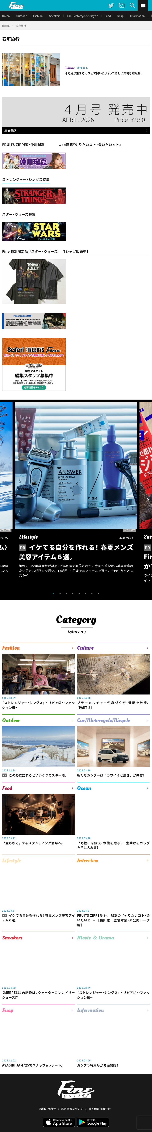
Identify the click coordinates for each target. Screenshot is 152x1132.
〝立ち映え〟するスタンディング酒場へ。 (33, 843)
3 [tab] (66, 594)
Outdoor (21, 16)
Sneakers (54, 16)
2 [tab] (60, 594)
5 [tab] (79, 594)
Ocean (6, 16)
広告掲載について (72, 1093)
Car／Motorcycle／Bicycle (82, 16)
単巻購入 (75, 130)
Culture (70, 67)
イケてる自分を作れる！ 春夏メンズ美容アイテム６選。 (38, 917)
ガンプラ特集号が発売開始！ (97, 1065)
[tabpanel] (76, 495)
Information (137, 16)
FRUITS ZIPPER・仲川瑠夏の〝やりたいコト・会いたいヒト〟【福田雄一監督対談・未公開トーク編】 (113, 920)
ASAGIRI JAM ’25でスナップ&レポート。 (33, 1065)
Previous (4, 500)
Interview (87, 860)
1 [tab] (54, 594)
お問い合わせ (47, 1093)
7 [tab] (92, 594)
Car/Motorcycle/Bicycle (103, 720)
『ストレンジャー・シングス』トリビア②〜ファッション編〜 (38, 705)
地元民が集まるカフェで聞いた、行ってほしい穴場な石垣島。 (104, 73)
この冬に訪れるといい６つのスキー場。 (35, 775)
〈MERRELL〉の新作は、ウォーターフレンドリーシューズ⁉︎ (38, 995)
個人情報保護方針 (100, 1093)
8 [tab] (98, 594)
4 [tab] (73, 594)
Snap (120, 16)
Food (108, 16)
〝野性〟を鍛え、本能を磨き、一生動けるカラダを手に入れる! (113, 845)
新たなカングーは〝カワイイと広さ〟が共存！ (111, 775)
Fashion (38, 16)
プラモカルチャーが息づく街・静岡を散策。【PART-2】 (113, 705)
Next (148, 500)
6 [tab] (85, 594)
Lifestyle (11, 860)
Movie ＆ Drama (95, 937)
